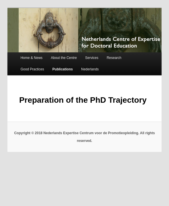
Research (114, 58)
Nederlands (90, 69)
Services (91, 58)
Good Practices (32, 69)
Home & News (32, 58)
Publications (62, 69)
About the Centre (64, 58)
